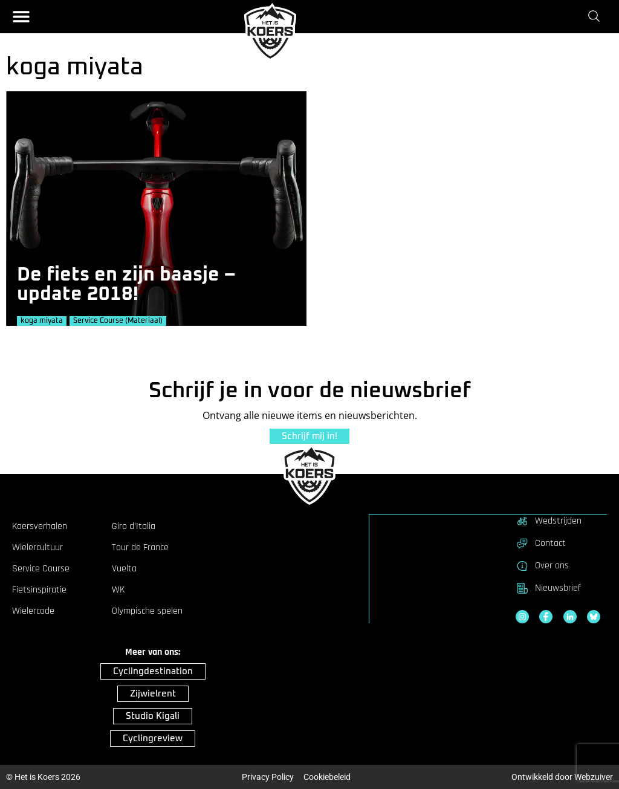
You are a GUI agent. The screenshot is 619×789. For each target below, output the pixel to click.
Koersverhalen (39, 526)
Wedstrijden (549, 520)
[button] (21, 16)
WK (118, 589)
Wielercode (33, 611)
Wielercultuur (37, 547)
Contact (541, 543)
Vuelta (124, 568)
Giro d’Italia (133, 526)
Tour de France (140, 547)
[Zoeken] (596, 16)
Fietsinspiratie (39, 589)
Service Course (41, 568)
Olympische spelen (147, 611)
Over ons (542, 565)
